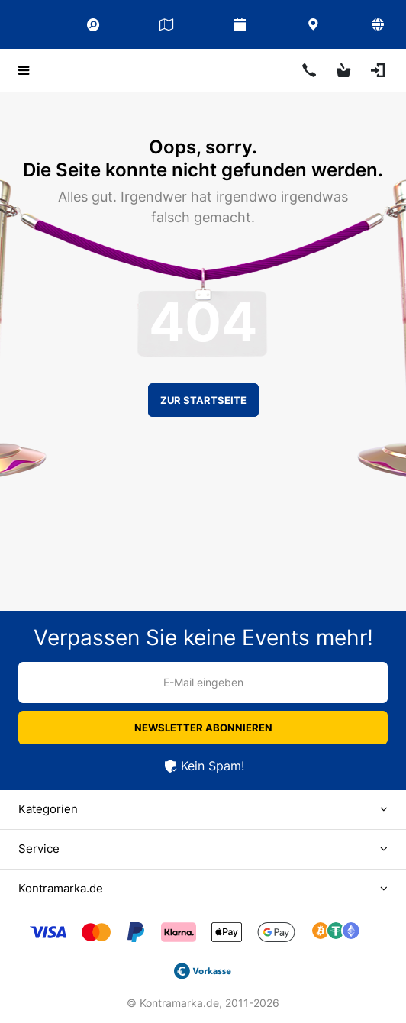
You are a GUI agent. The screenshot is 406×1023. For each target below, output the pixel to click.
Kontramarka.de (60, 888)
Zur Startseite (203, 400)
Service (39, 848)
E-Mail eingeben (203, 682)
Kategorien (48, 809)
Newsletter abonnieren (203, 727)
